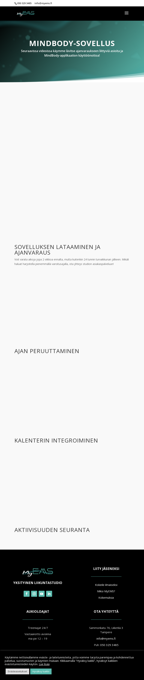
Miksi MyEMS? (106, 591)
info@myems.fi (106, 638)
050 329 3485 (24, 3)
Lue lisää (44, 664)
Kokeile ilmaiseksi (106, 585)
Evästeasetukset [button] (17, 671)
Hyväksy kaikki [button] (40, 671)
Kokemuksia (106, 597)
